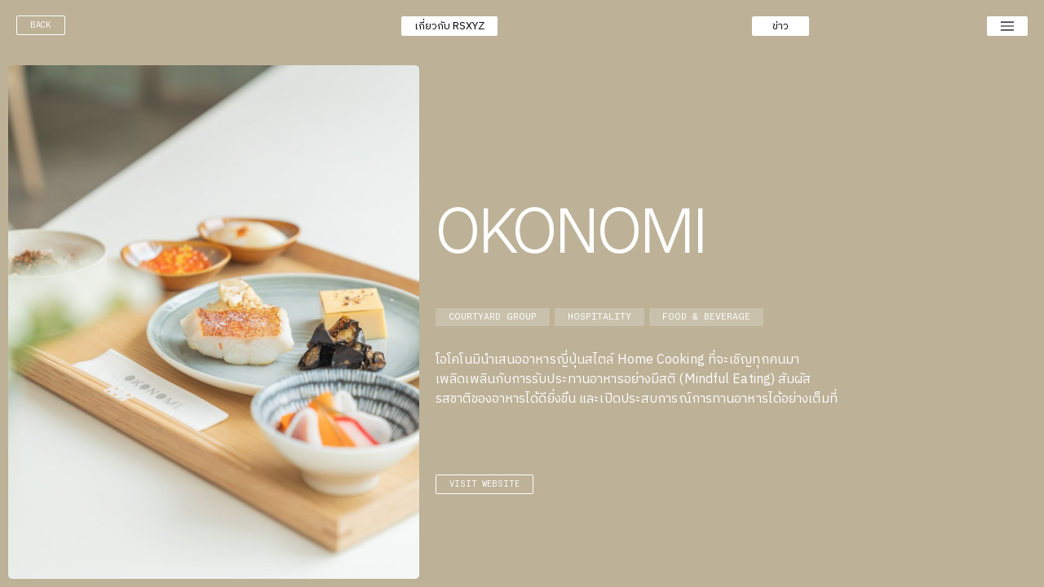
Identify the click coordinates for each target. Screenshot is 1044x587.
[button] (449, 26)
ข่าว (780, 26)
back (40, 24)
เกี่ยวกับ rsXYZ (449, 26)
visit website (484, 483)
